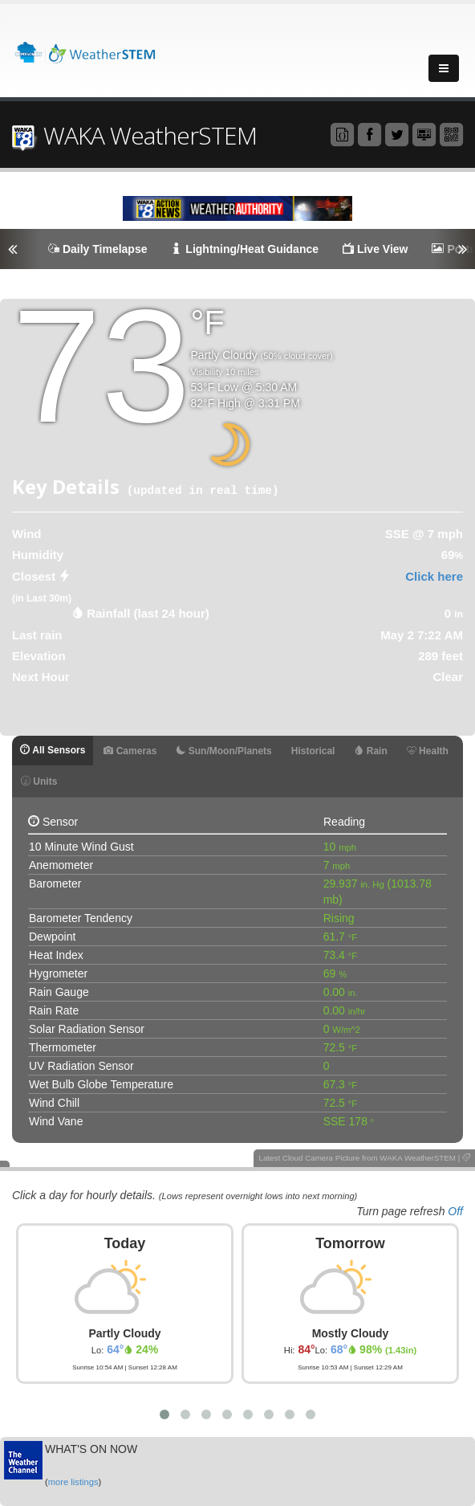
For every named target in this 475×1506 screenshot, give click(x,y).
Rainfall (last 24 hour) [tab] (148, 613)
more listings (73, 1482)
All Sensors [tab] (52, 750)
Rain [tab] (370, 751)
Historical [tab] (313, 751)
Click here (434, 576)
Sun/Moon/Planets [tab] (223, 751)
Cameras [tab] (130, 751)
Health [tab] (428, 751)
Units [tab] (39, 781)
